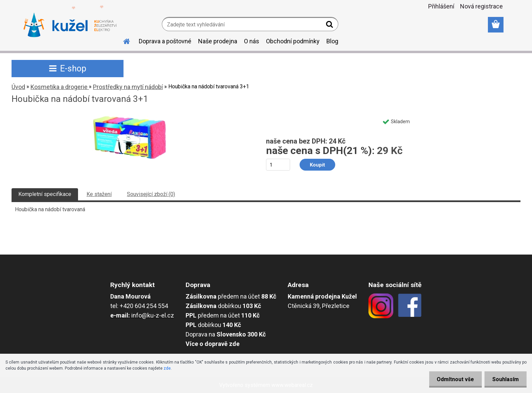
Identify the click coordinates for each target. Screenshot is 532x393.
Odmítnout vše (453, 379)
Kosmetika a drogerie (60, 86)
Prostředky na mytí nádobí (128, 86)
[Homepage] (122, 40)
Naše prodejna (217, 41)
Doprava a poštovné (165, 41)
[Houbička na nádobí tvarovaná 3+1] (130, 117)
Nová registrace (481, 6)
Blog (332, 41)
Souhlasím (505, 379)
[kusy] (278, 165)
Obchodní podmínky (293, 41)
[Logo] (70, 25)
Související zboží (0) (151, 194)
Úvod (18, 86)
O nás (251, 41)
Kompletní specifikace (44, 194)
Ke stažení (99, 194)
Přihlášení (441, 6)
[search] (330, 26)
